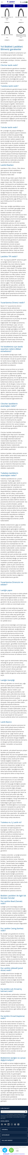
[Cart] (25, 2)
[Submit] (25, 1111)
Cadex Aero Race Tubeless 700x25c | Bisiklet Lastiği (21, 35)
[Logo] (11, 2)
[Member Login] (23, 2)
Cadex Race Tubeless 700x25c (21, 17)
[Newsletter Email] (14, 1111)
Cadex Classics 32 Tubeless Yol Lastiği (7, 18)
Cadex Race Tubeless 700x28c (7, 34)
